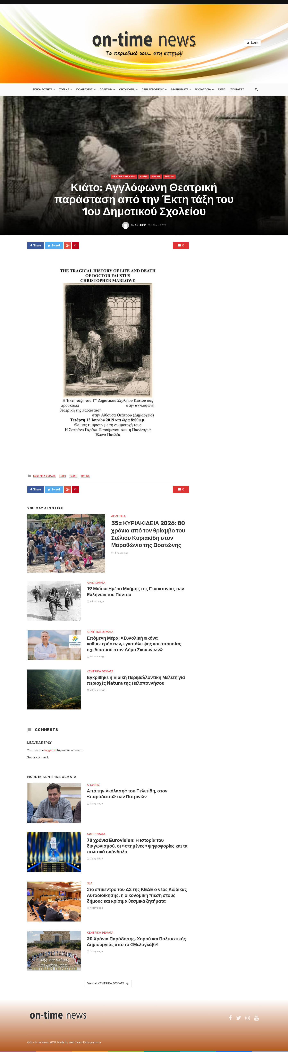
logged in (50, 750)
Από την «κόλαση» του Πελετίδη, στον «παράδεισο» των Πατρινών (127, 793)
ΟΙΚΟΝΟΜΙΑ (127, 89)
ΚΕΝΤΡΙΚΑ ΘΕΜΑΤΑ (123, 176)
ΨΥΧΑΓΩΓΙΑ (203, 89)
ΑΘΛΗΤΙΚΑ (118, 516)
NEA (89, 883)
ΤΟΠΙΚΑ (64, 89)
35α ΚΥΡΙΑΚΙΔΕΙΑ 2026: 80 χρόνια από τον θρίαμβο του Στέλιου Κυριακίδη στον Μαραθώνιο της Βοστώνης (148, 534)
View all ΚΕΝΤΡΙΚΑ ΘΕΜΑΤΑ (108, 983)
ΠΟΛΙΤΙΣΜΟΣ (84, 89)
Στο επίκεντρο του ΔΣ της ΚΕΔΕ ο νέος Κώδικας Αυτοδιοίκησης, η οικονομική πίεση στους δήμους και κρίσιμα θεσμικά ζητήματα (137, 895)
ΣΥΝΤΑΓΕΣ (237, 89)
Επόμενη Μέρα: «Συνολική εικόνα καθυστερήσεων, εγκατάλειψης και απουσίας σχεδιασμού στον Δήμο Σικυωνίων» (134, 644)
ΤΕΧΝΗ (156, 176)
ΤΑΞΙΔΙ (222, 89)
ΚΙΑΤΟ (143, 176)
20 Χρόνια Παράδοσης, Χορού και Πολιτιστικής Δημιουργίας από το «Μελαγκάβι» (136, 941)
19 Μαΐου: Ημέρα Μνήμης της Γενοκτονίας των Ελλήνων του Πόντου (135, 591)
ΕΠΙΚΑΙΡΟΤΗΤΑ (42, 89)
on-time (140, 225)
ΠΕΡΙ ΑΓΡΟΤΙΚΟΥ (153, 89)
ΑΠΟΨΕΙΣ (93, 785)
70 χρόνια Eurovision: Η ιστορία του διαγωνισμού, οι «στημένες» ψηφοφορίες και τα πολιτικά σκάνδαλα (137, 846)
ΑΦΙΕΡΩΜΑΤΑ (179, 89)
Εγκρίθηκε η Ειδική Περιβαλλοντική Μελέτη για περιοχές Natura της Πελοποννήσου (136, 680)
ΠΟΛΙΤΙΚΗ (106, 89)
